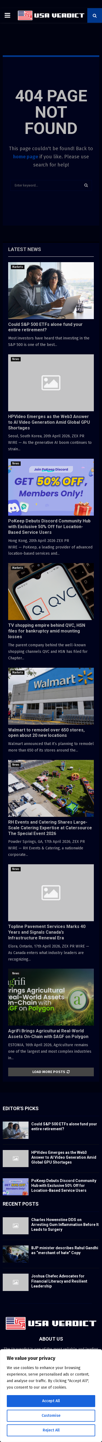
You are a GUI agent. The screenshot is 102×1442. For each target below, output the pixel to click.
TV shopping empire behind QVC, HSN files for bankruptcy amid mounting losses (46, 631)
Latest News (24, 249)
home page (25, 157)
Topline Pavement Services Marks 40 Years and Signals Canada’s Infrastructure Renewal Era (46, 932)
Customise (51, 1415)
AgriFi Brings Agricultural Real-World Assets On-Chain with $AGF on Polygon (48, 1033)
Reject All (51, 1430)
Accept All (51, 1401)
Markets (17, 267)
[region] (51, 1395)
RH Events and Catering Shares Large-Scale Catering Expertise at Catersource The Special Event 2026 (50, 828)
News (15, 359)
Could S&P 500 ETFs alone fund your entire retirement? (45, 327)
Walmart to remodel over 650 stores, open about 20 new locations (46, 732)
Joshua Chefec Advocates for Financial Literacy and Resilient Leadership (59, 1281)
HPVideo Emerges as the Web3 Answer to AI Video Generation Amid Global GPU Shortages (49, 422)
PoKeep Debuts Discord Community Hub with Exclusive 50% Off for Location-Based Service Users (49, 526)
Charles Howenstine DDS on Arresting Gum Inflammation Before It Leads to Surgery (65, 1225)
